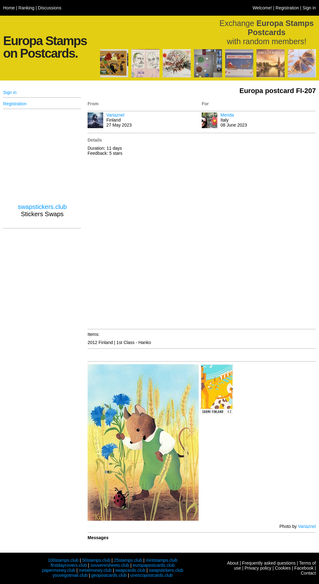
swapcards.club (130, 570)
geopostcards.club (109, 575)
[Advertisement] (229, 232)
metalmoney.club (95, 570)
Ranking (26, 7)
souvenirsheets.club (109, 565)
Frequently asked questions (269, 563)
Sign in (309, 7)
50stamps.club (96, 560)
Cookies (283, 568)
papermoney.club (58, 570)
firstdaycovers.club (69, 565)
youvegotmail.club (70, 575)
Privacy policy (258, 568)
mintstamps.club (161, 560)
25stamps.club (128, 560)
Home (9, 7)
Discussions (50, 7)
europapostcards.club (154, 565)
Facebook (303, 568)
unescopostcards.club (151, 575)
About (233, 563)
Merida (227, 114)
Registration (287, 7)
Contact (308, 573)
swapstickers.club (42, 206)
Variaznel (115, 114)
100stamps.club (63, 560)
